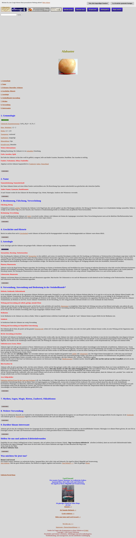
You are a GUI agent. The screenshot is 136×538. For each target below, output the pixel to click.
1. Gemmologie (5, 81)
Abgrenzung (64, 306)
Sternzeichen (32, 256)
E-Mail (86, 530)
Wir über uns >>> (68, 524)
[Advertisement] (68, 34)
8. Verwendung (5, 105)
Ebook (88, 463)
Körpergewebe (39, 329)
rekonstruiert (84, 354)
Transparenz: (5, 134)
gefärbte (17, 208)
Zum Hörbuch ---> (67, 463)
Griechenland (24, 233)
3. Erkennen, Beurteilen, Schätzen (12, 87)
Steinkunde (130, 415)
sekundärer (30, 151)
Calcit (29, 216)
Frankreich (32, 164)
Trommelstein (20, 416)
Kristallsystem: (5, 144)
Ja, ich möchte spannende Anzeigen (122, 3)
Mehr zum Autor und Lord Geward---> (68, 517)
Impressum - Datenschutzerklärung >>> (68, 527)
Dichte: (3, 131)
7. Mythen (4, 101)
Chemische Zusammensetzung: (10, 124)
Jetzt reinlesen (5, 463)
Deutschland (45, 164)
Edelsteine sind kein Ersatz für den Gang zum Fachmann (18, 380)
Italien (38, 164)
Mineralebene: (5, 141)
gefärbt (74, 354)
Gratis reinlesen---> (68, 513)
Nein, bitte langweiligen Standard (98, 3)
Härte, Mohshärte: (6, 127)
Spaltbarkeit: (4, 138)
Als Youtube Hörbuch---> (68, 510)
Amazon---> (68, 507)
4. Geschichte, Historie (8, 91)
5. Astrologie (5, 94)
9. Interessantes (6, 108)
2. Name (3, 84)
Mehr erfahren (46, 2)
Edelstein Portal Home (8, 475)
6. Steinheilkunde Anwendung (10, 98)
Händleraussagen (67, 359)
